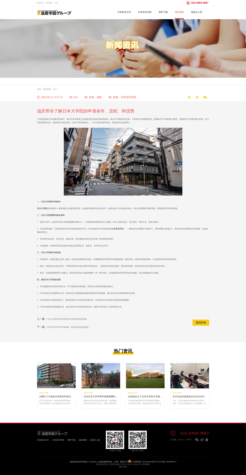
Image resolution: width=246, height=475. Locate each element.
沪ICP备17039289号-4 (167, 462)
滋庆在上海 (196, 12)
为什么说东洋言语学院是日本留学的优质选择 (62, 319)
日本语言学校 (145, 12)
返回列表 (201, 322)
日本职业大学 (124, 12)
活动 (56, 3)
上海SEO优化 (131, 464)
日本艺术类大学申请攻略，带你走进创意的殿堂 (63, 327)
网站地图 (123, 467)
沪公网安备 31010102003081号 (142, 462)
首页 (39, 89)
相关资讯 (40, 3)
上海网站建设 (114, 464)
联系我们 (49, 3)
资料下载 (163, 12)
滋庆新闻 (179, 12)
